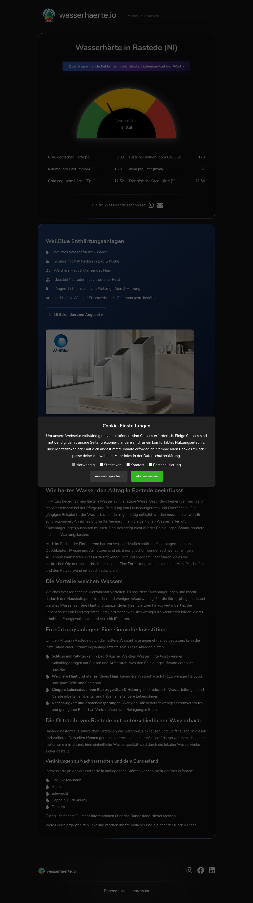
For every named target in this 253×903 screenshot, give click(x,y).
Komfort (135, 465)
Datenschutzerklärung (161, 455)
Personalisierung (165, 465)
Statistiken (111, 465)
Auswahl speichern (109, 476)
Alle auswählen (147, 476)
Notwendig (83, 465)
